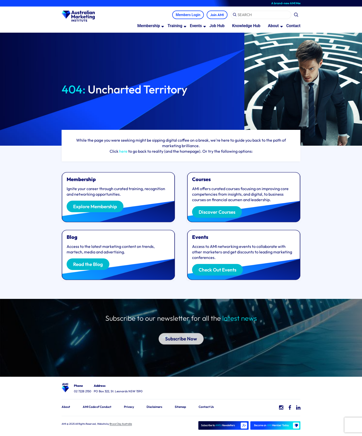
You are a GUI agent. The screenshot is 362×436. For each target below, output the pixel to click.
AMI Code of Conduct (97, 407)
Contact (293, 25)
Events (196, 25)
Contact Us (206, 407)
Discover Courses (217, 212)
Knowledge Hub (246, 25)
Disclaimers (154, 407)
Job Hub (216, 25)
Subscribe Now (181, 334)
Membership (148, 25)
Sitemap (180, 407)
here (123, 151)
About (273, 25)
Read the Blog (88, 264)
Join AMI (217, 15)
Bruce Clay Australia (121, 423)
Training (174, 25)
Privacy (129, 407)
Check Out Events (217, 270)
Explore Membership (95, 207)
